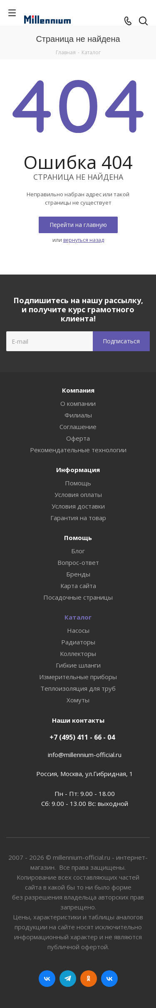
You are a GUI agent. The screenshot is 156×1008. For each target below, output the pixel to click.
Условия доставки (78, 506)
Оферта (78, 438)
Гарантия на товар (78, 518)
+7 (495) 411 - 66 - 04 (82, 737)
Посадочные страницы (78, 597)
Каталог (78, 617)
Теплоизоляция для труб (78, 688)
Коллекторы (78, 653)
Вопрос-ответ (78, 562)
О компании (78, 403)
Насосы (78, 630)
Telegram (67, 978)
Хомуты (78, 700)
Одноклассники (88, 978)
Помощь (78, 483)
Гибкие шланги (78, 665)
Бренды (78, 574)
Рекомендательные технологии (78, 450)
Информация (78, 469)
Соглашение (78, 426)
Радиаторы (78, 642)
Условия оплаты (78, 494)
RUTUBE (109, 978)
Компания (78, 390)
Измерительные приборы (78, 677)
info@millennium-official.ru (84, 754)
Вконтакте (47, 978)
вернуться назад (83, 240)
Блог (78, 551)
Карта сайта (78, 585)
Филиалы (78, 415)
